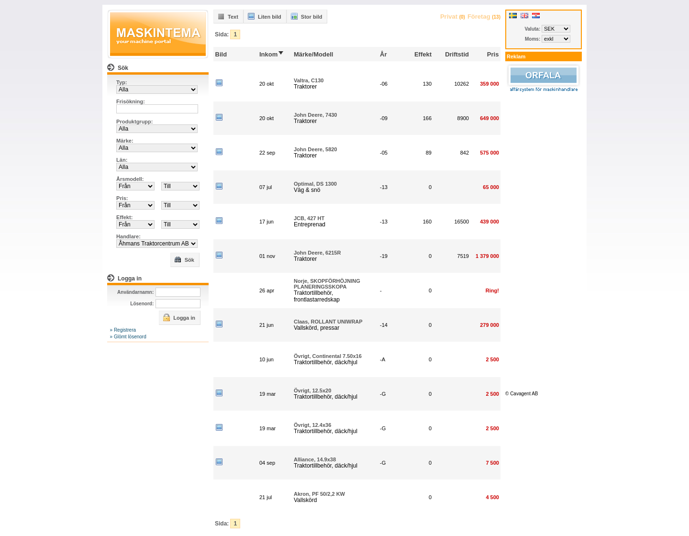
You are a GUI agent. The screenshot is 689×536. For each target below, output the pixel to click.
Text (227, 16)
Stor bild (306, 16)
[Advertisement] (543, 240)
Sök (184, 259)
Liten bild (264, 16)
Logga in (179, 317)
